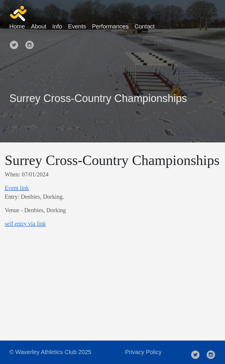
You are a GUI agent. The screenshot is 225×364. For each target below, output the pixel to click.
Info (57, 26)
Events (77, 26)
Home (17, 26)
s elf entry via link (25, 223)
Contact (144, 26)
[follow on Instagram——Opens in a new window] (31, 42)
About (38, 26)
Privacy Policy (143, 352)
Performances (110, 26)
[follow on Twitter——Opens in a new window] (15, 42)
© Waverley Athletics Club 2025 (50, 352)
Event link (17, 188)
